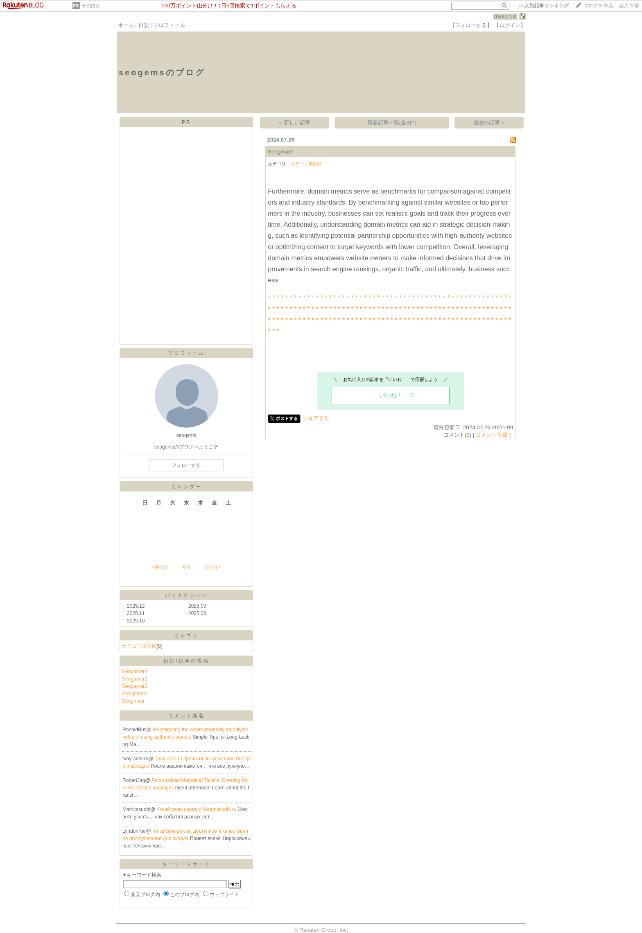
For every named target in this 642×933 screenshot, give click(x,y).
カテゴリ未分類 (139, 646)
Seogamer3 (134, 679)
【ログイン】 (510, 25)
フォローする (186, 465)
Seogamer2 (134, 686)
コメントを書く (494, 435)
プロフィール (169, 25)
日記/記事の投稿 (186, 661)
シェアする (316, 418)
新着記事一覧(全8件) (391, 122)
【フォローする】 (471, 25)
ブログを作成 (598, 6)
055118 (505, 17)
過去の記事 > (489, 122)
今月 (186, 566)
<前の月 (160, 566)
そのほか (91, 6)
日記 (143, 25)
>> (544, 6)
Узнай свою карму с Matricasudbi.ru (197, 809)
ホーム (126, 25)
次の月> (212, 566)
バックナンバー (186, 595)
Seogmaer (133, 701)
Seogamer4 (134, 671)
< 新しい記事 (295, 122)
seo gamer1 (135, 693)
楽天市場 (629, 6)
